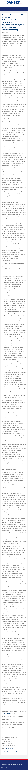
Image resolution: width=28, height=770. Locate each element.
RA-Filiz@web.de (9, 748)
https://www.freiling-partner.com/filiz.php (11, 751)
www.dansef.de (7, 713)
